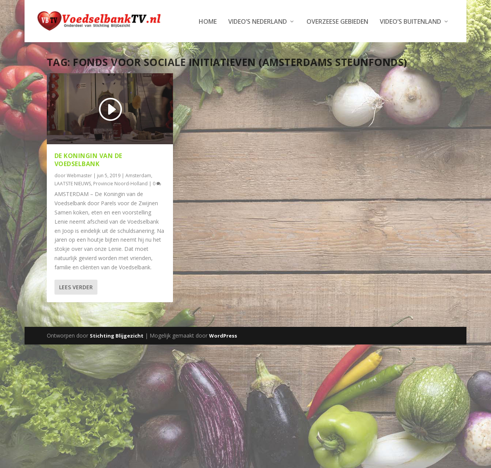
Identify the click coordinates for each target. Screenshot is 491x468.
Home (51, 45)
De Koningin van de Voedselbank (88, 183)
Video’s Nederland (100, 45)
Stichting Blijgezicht (116, 358)
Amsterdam (138, 198)
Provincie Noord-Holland (120, 206)
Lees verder (76, 310)
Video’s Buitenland (253, 45)
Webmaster (79, 198)
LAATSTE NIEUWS (72, 206)
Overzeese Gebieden (180, 45)
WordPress (223, 358)
